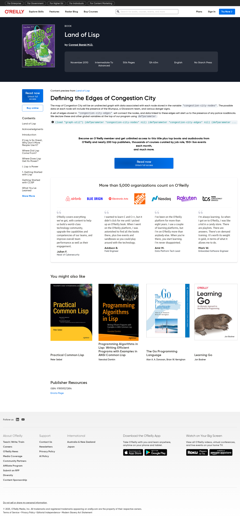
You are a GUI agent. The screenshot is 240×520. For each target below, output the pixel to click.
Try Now (227, 11)
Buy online (33, 108)
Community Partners (14, 461)
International (76, 436)
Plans (199, 11)
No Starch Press (203, 62)
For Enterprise (14, 3)
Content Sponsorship (15, 480)
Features (54, 11)
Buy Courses (91, 11)
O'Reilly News (10, 451)
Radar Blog (71, 11)
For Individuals (77, 3)
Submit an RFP (11, 470)
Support (45, 436)
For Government (35, 3)
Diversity (8, 475)
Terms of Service (11, 512)
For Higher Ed (56, 3)
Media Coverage (12, 456)
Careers (7, 446)
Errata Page (57, 393)
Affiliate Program (13, 465)
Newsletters (45, 446)
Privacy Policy (47, 451)
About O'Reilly (12, 436)
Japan (71, 446)
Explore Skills (36, 11)
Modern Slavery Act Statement (77, 512)
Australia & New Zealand (81, 442)
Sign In (211, 11)
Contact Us (45, 442)
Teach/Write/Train (13, 442)
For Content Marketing (101, 3)
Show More (28, 196)
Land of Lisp (83, 90)
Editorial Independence (48, 512)
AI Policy (44, 456)
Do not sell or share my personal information (25, 502)
